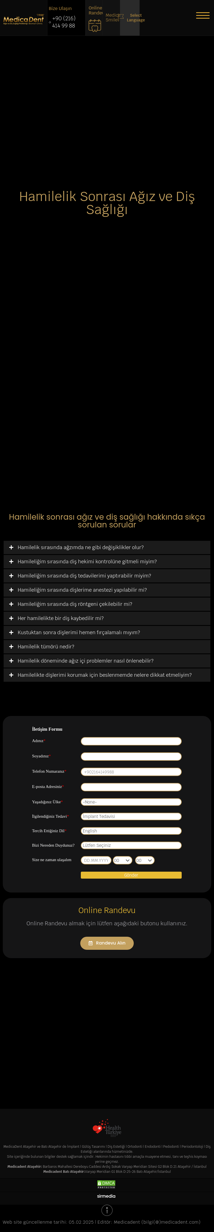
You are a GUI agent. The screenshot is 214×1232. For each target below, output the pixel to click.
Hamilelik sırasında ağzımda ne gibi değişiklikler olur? (81, 546)
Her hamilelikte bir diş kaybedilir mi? (61, 617)
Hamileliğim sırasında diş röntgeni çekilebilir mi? (75, 603)
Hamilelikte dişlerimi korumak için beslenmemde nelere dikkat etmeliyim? (105, 674)
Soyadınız (41, 755)
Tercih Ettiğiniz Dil (49, 830)
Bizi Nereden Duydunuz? (53, 844)
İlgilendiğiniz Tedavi (50, 815)
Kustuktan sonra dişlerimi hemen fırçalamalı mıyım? (79, 631)
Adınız (38, 740)
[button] (203, 15)
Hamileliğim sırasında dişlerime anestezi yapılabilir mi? (82, 589)
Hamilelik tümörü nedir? (46, 646)
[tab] (107, 546)
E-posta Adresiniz (48, 786)
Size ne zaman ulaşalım (51, 859)
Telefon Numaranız (49, 770)
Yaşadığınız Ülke (47, 801)
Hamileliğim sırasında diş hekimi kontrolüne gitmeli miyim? (87, 560)
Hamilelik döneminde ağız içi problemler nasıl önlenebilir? (86, 660)
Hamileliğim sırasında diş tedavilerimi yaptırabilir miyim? (84, 575)
